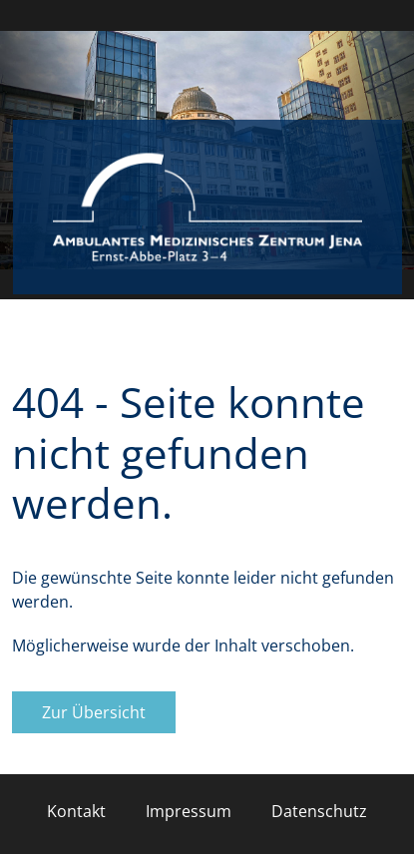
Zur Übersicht (94, 712)
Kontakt (76, 811)
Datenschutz (319, 811)
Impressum (188, 811)
